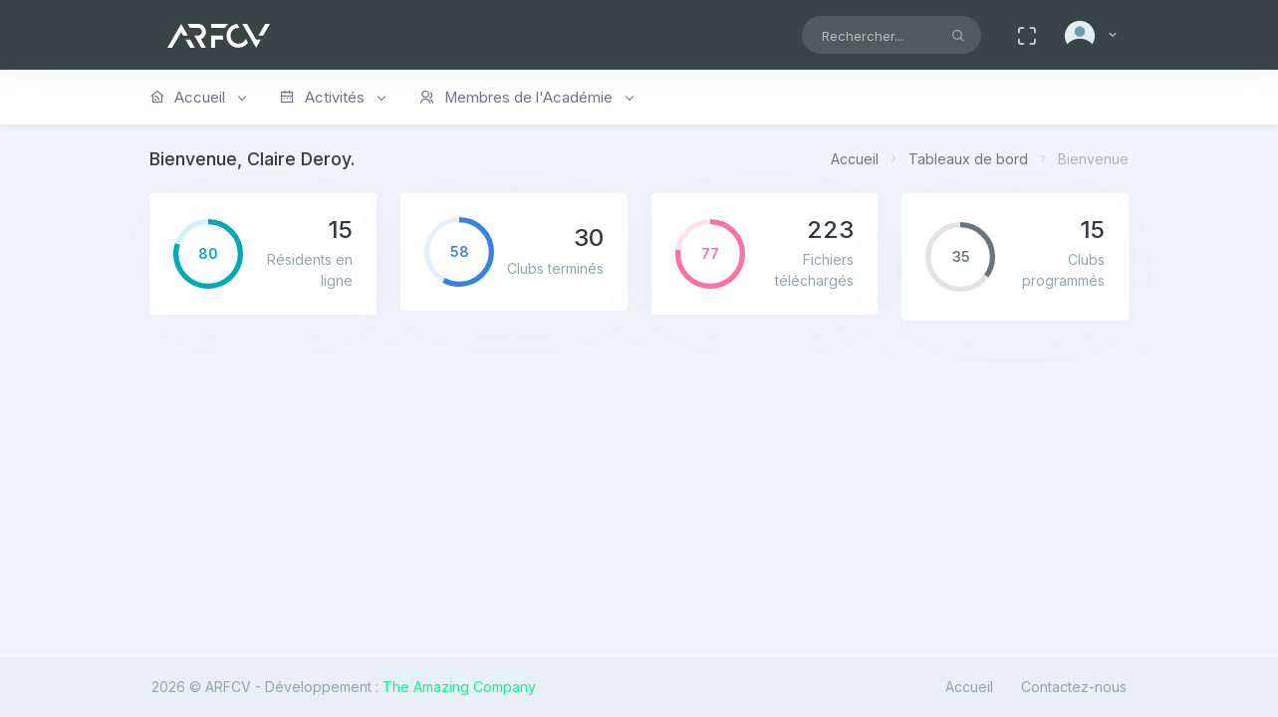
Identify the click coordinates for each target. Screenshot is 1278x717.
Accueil (855, 158)
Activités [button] (332, 98)
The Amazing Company (459, 686)
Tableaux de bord (968, 158)
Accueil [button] (197, 98)
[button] (1092, 35)
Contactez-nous (1074, 686)
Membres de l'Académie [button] (526, 98)
